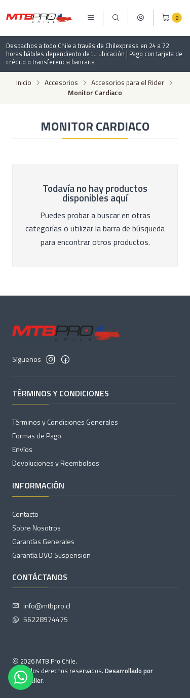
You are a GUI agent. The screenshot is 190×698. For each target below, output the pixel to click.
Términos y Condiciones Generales (65, 422)
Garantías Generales (43, 541)
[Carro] (172, 18)
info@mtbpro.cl (41, 605)
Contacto (25, 514)
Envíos (22, 449)
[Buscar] (115, 18)
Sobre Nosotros (36, 527)
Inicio (23, 83)
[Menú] (91, 18)
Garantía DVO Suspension (51, 555)
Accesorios (61, 83)
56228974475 (40, 619)
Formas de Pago (36, 435)
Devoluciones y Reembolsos (55, 463)
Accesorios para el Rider (127, 83)
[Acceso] (140, 18)
